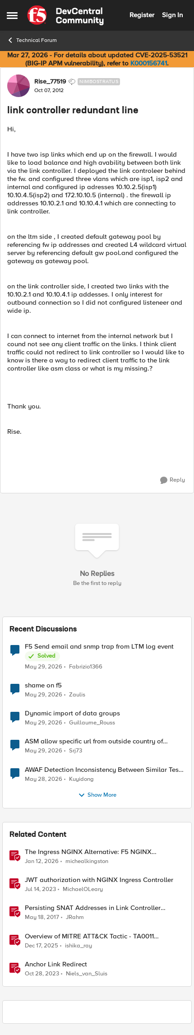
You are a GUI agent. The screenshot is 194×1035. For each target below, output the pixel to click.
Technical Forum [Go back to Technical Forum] (32, 40)
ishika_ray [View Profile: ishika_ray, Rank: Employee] (78, 945)
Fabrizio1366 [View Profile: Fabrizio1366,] (85, 667)
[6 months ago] (42, 861)
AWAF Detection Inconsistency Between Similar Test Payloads (103, 770)
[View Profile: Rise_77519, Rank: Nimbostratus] (18, 85)
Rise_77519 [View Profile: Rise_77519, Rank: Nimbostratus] (50, 81)
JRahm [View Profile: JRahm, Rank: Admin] (75, 917)
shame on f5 (43, 685)
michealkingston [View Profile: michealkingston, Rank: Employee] (86, 861)
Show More (97, 795)
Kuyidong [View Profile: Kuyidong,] (81, 778)
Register (141, 15)
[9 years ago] (42, 917)
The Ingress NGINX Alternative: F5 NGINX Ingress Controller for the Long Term (88, 852)
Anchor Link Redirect (56, 964)
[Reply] (172, 480)
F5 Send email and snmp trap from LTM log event (99, 646)
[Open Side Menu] (12, 15)
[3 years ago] (40, 889)
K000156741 (148, 63)
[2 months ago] (43, 667)
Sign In (172, 15)
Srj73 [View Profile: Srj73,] (75, 750)
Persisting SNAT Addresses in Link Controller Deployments (93, 908)
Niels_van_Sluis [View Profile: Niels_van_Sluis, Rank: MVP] (86, 973)
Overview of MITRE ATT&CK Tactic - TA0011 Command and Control (89, 936)
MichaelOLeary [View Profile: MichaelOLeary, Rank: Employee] (83, 889)
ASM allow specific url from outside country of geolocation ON (94, 741)
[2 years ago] (42, 973)
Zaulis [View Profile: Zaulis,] (77, 695)
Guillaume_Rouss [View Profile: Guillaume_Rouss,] (92, 722)
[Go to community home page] (65, 15)
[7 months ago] (41, 945)
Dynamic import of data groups (72, 713)
